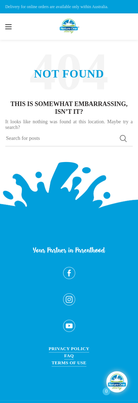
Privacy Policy (69, 348)
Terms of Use (69, 362)
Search (123, 138)
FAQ (69, 355)
